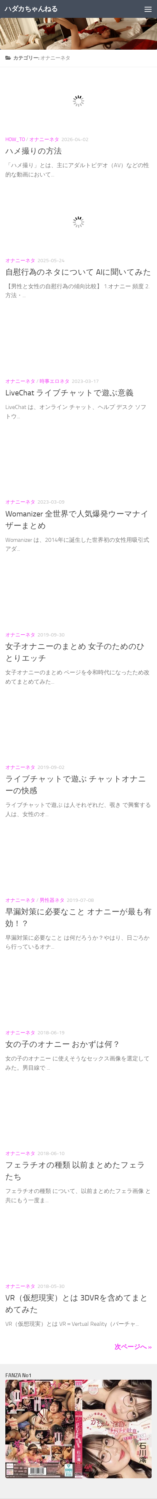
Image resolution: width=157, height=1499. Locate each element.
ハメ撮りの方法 (33, 151)
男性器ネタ (52, 900)
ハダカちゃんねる (31, 9)
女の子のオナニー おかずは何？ (62, 1044)
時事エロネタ (55, 381)
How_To (15, 139)
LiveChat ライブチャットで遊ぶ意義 (69, 393)
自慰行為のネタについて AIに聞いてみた (78, 272)
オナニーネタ (44, 139)
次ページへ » (133, 1347)
